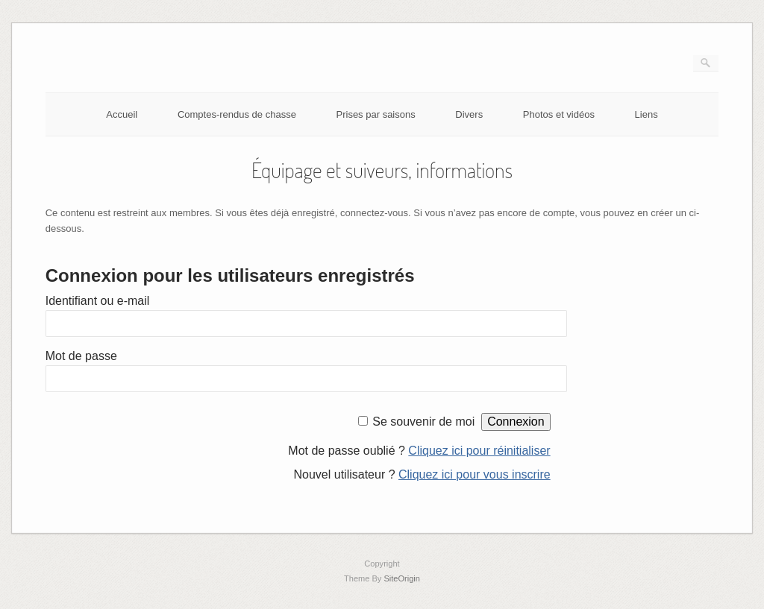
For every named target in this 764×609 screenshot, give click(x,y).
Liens (646, 114)
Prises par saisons (376, 114)
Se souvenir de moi (423, 421)
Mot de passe (81, 356)
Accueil (121, 114)
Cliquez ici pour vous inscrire (474, 474)
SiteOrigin (401, 578)
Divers (469, 114)
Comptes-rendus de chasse (237, 114)
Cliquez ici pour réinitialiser (479, 450)
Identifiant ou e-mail (98, 300)
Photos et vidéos (559, 114)
